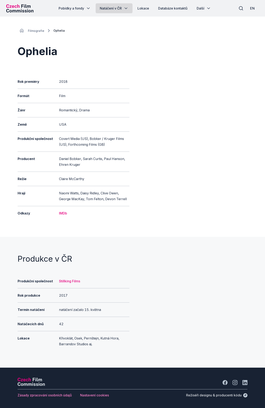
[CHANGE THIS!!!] (22, 30)
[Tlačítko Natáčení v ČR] (114, 8)
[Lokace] (36, 31)
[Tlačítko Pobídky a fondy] (74, 8)
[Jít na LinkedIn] (245, 383)
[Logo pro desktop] (20, 8)
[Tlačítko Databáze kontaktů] (173, 8)
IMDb (63, 213)
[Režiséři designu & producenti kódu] (216, 395)
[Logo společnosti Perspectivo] (31, 385)
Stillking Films (69, 281)
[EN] (252, 8)
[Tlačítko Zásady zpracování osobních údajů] (45, 395)
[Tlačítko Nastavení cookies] (94, 395)
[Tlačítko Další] (204, 8)
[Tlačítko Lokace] (143, 8)
